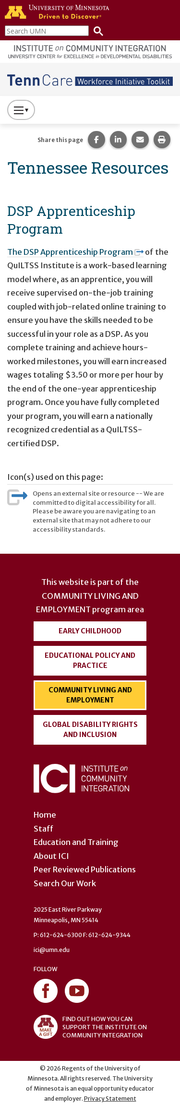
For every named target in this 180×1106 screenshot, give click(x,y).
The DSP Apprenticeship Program (75, 252)
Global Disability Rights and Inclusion (90, 729)
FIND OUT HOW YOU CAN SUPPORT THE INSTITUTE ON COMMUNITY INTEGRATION (90, 1027)
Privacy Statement (110, 1098)
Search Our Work (65, 883)
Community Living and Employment (90, 695)
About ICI (51, 856)
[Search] (96, 30)
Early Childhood (90, 631)
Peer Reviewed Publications (85, 869)
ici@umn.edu (52, 949)
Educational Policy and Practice (90, 660)
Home (45, 815)
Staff (43, 828)
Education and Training (76, 842)
